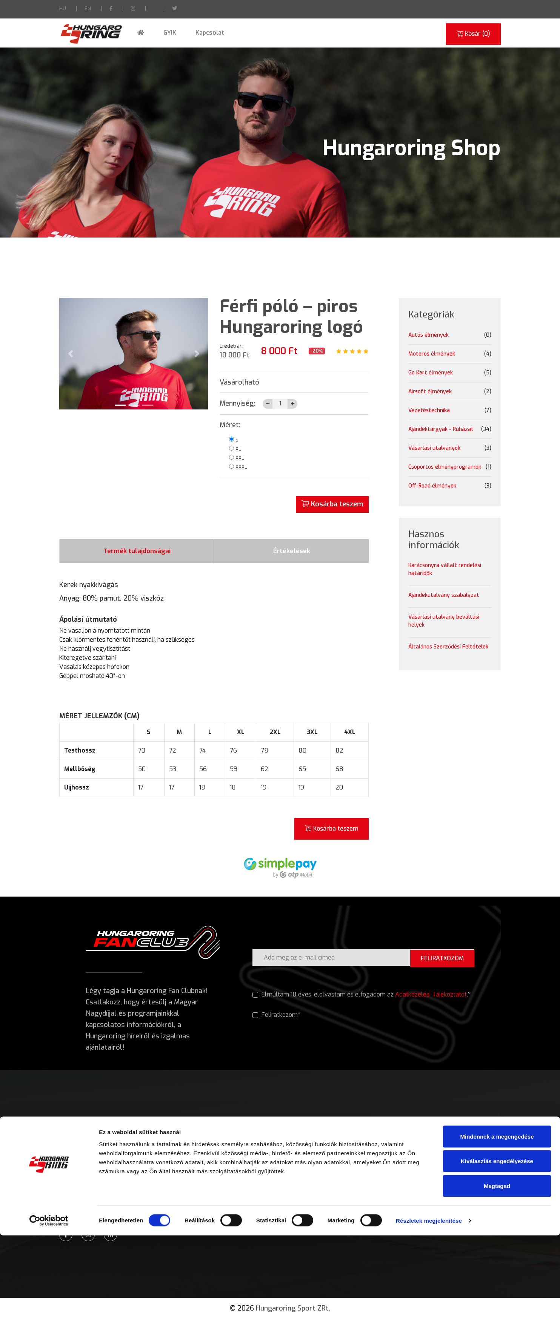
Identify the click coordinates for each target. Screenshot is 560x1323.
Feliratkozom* (276, 1019)
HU (62, 8)
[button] (70, 353)
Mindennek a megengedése (497, 1224)
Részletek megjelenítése (429, 1308)
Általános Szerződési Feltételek (448, 646)
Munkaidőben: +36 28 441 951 (101, 1190)
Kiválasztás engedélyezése (497, 1249)
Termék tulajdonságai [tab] (137, 552)
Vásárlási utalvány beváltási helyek (443, 621)
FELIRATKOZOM (440, 961)
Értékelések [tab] (291, 552)
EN (88, 8)
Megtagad (497, 1273)
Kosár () (472, 34)
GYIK (163, 33)
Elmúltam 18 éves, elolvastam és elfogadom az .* (361, 998)
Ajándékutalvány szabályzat (443, 595)
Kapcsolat (199, 33)
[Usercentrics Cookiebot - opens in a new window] (49, 1308)
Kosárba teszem (332, 504)
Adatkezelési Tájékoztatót (431, 999)
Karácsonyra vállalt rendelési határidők (444, 569)
